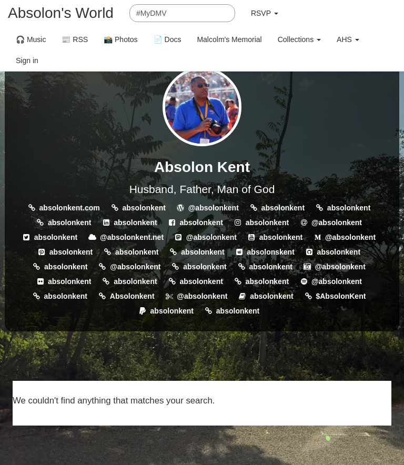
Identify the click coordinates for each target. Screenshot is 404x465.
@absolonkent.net (132, 237)
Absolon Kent (202, 167)
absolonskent (271, 252)
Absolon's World (61, 13)
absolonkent (143, 208)
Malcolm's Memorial (229, 39)
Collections (299, 39)
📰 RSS (75, 39)
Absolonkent (132, 296)
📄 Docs (167, 39)
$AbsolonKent (341, 296)
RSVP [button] (264, 13)
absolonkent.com (69, 208)
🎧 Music (31, 39)
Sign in (27, 60)
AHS (348, 39)
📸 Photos (120, 39)
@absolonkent (213, 208)
